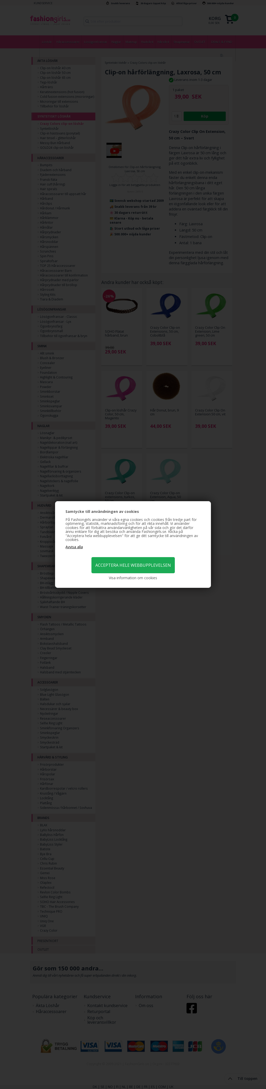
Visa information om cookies (133, 578)
